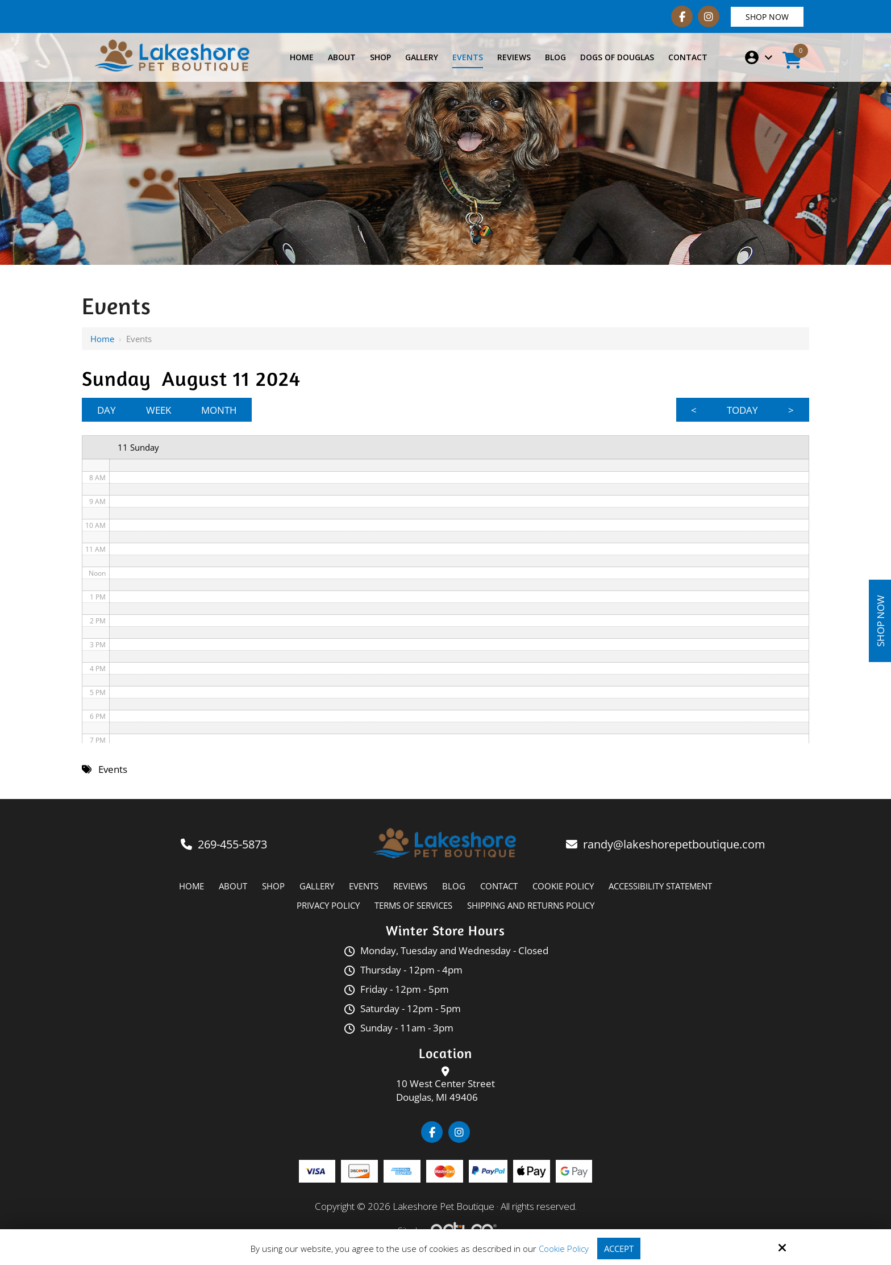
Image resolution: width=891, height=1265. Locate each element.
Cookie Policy (564, 1248)
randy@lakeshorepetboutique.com (675, 844)
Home (102, 338)
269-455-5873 (232, 844)
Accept (619, 1248)
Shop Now (767, 16)
